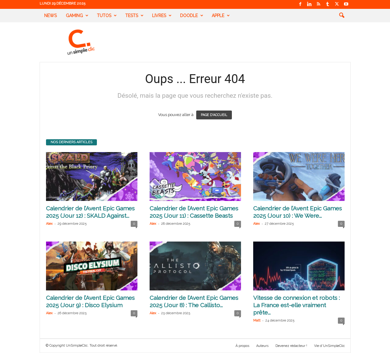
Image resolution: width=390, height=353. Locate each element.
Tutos (107, 15)
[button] (341, 15)
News (50, 15)
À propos (242, 346)
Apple (221, 15)
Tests (134, 15)
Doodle (191, 15)
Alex (49, 224)
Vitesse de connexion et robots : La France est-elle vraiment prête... (296, 305)
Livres (162, 15)
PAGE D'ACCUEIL (214, 115)
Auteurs (262, 346)
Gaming (77, 15)
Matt (257, 320)
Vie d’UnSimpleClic (329, 346)
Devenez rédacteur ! (291, 346)
